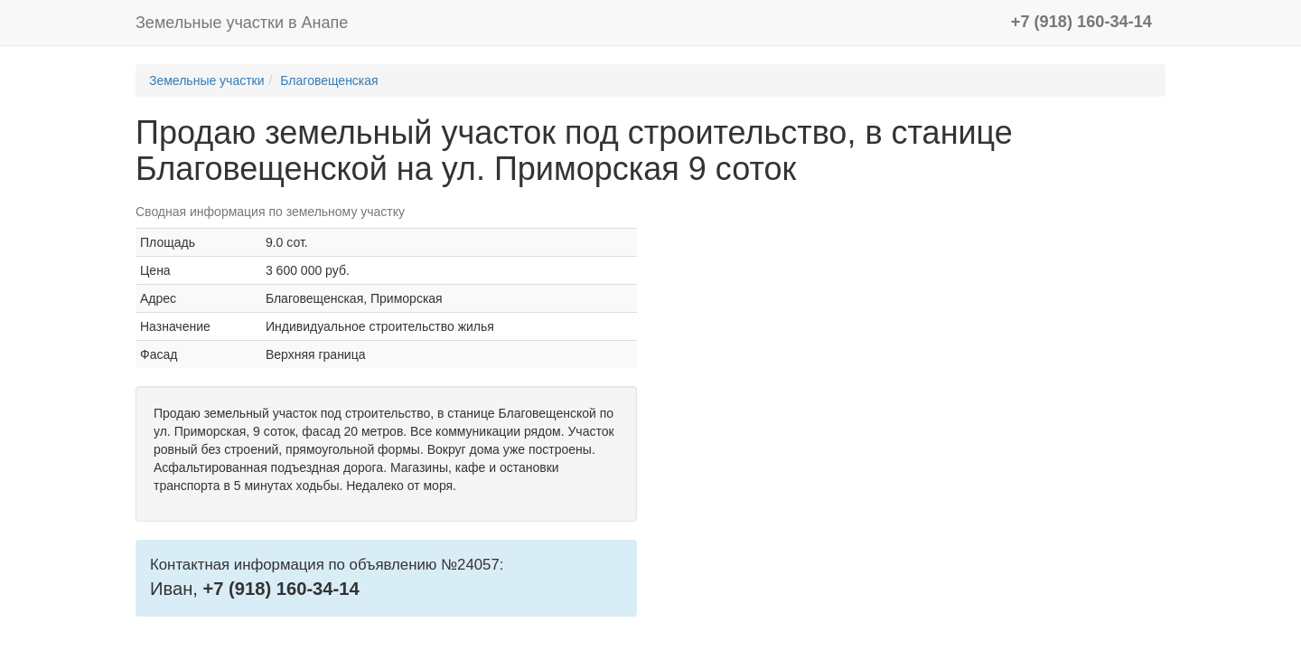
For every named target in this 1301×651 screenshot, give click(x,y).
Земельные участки (207, 80)
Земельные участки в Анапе (242, 23)
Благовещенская (329, 80)
